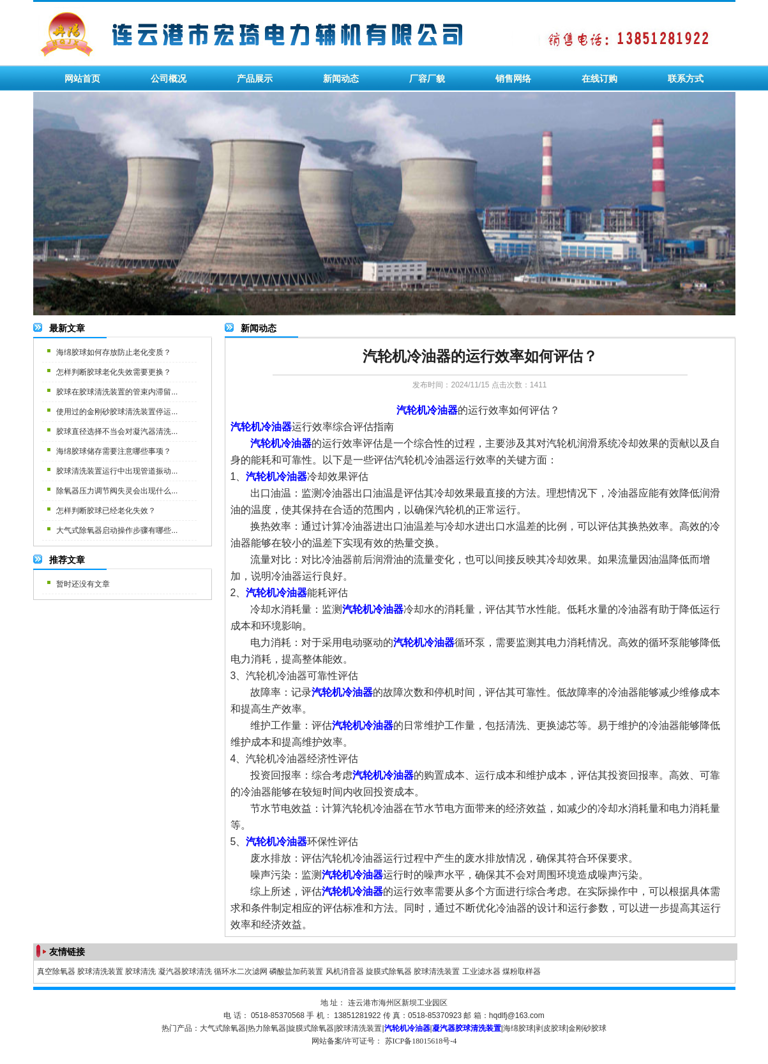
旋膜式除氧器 (389, 971)
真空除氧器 (56, 971)
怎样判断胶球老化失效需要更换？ (113, 372)
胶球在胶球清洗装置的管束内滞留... (116, 391)
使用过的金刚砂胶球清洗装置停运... (116, 411)
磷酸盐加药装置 (296, 971)
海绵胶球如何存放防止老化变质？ (113, 352)
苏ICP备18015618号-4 (421, 1041)
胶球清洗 (140, 971)
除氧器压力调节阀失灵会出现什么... (116, 490)
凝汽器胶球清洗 (185, 971)
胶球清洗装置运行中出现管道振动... (116, 471)
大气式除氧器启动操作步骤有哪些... (116, 530)
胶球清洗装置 (100, 971)
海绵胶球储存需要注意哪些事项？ (113, 451)
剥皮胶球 (551, 1028)
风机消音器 (345, 971)
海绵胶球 (518, 1028)
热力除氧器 (267, 1028)
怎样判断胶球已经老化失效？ (106, 510)
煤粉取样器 (521, 971)
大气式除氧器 (223, 1028)
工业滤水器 (481, 971)
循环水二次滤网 (240, 971)
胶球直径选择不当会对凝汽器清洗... (116, 431)
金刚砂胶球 (587, 1028)
